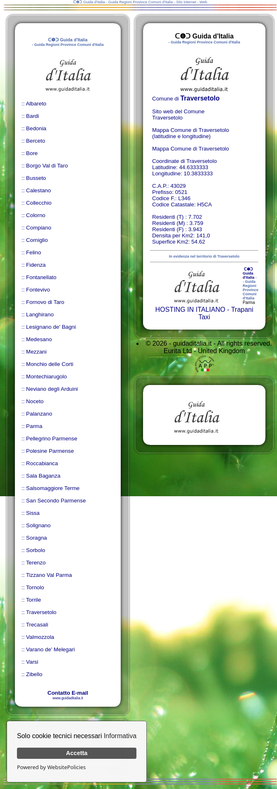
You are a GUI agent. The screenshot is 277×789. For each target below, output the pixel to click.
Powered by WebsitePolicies (51, 767)
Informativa (120, 735)
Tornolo (35, 587)
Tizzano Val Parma (49, 575)
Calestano (38, 190)
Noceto (34, 401)
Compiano (38, 228)
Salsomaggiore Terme (52, 488)
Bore (32, 153)
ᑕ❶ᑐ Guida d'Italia (248, 273)
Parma (34, 426)
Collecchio (39, 203)
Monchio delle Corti (49, 364)
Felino (33, 252)
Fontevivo (38, 290)
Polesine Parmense (50, 451)
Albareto (36, 103)
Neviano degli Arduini (52, 389)
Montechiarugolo (46, 376)
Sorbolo (35, 550)
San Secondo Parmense (56, 500)
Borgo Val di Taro (47, 166)
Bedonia (36, 128)
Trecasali (37, 625)
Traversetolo (41, 612)
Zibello (34, 674)
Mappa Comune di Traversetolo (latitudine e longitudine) (190, 133)
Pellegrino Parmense (51, 438)
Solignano (38, 525)
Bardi (32, 116)
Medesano (39, 339)
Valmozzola (40, 637)
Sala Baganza (43, 476)
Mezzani (36, 352)
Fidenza (35, 265)
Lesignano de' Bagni (51, 327)
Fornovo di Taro (45, 302)
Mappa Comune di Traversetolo (190, 149)
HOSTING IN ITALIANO (190, 309)
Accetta (77, 753)
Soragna (36, 538)
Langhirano (40, 314)
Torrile (33, 600)
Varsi (32, 662)
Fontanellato (41, 277)
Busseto (36, 178)
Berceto (35, 141)
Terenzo (35, 562)
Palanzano (39, 414)
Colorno (35, 215)
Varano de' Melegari (50, 649)
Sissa (33, 513)
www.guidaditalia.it (68, 698)
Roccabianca (42, 463)
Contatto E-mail (68, 693)
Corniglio (37, 240)
